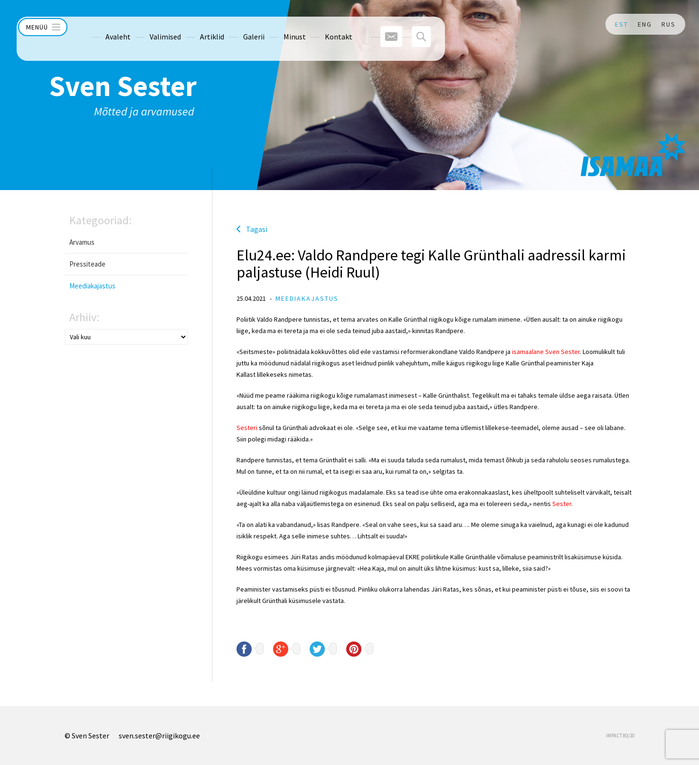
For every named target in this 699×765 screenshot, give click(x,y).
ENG (645, 24)
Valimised (143, 24)
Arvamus (81, 242)
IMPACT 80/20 (620, 735)
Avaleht (96, 24)
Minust (273, 24)
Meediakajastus (92, 285)
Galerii (232, 24)
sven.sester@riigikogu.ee (159, 735)
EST (621, 24)
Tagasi (256, 229)
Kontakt (317, 24)
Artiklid (190, 24)
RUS (668, 24)
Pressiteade (87, 263)
